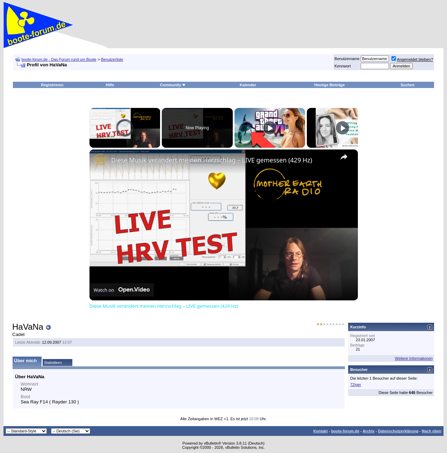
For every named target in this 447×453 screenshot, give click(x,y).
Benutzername (347, 59)
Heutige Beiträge (329, 85)
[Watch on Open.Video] (121, 290)
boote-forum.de (345, 431)
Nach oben (431, 431)
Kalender (248, 85)
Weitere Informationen (414, 358)
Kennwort (342, 66)
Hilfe (110, 85)
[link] (101, 161)
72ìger (355, 384)
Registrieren (52, 85)
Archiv (368, 431)
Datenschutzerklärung (398, 431)
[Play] (270, 128)
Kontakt (320, 431)
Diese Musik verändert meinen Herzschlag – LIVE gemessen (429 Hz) (211, 160)
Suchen (407, 85)
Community (173, 85)
